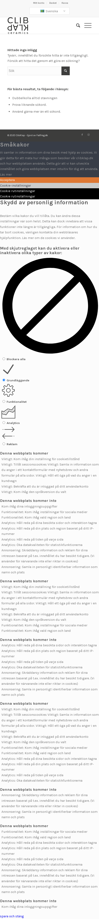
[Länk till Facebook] (82, 135)
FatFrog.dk (42, 135)
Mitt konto (38, 3)
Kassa (65, 3)
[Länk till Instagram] (88, 135)
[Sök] (76, 25)
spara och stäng (12, 916)
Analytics (13, 423)
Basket (53, 3)
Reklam (12, 444)
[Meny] (86, 25)
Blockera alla (16, 359)
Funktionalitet (17, 402)
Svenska (49, 11)
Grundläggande (18, 380)
